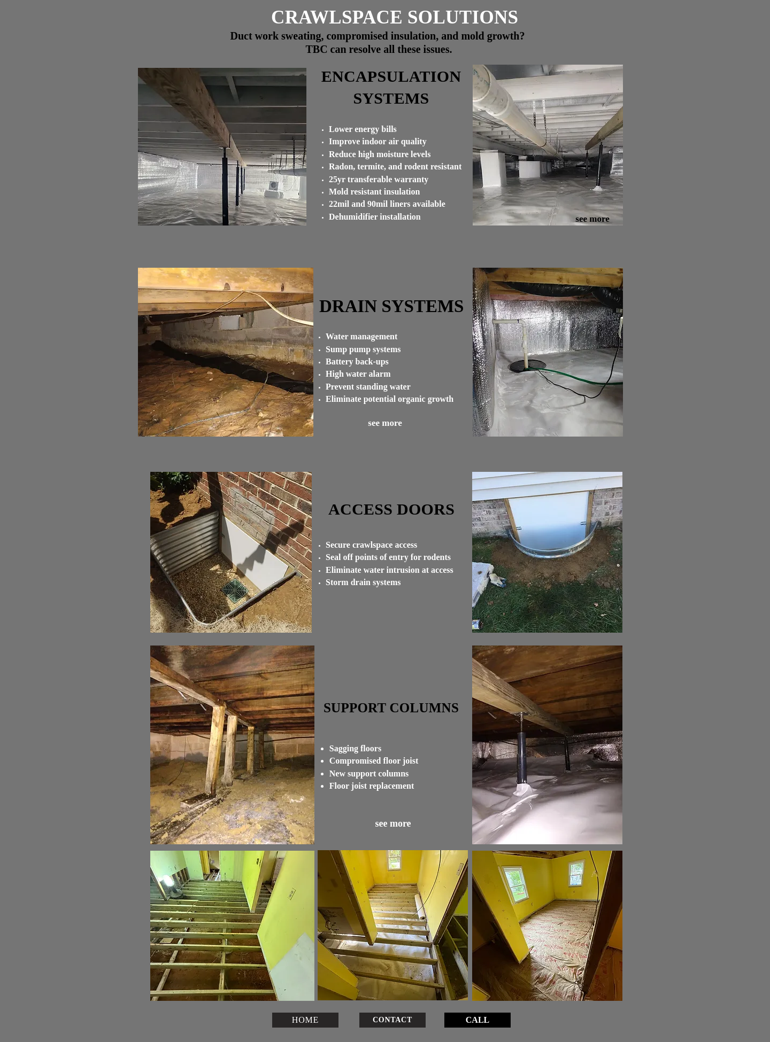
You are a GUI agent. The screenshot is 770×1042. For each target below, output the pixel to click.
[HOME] (305, 1020)
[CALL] (477, 1020)
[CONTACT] (392, 1020)
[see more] (592, 219)
